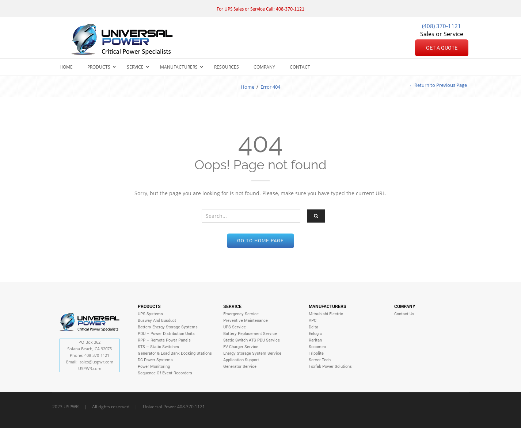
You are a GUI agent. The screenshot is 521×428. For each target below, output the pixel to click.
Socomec (317, 346)
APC (312, 320)
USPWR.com (89, 368)
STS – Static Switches (158, 346)
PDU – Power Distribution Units (166, 333)
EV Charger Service (240, 346)
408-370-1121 (96, 355)
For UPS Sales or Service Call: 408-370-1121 (260, 9)
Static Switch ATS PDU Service (251, 340)
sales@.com (96, 362)
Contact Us (404, 313)
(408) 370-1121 (441, 26)
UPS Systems (150, 313)
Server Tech (320, 359)
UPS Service (234, 326)
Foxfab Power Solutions (330, 366)
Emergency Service (241, 313)
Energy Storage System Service (252, 353)
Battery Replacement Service (250, 333)
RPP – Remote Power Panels (164, 340)
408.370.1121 (191, 406)
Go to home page (260, 240)
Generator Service (239, 366)
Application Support (241, 359)
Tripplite (316, 353)
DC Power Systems (155, 359)
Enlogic (315, 333)
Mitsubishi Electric (326, 313)
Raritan (315, 340)
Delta (313, 326)
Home (247, 87)
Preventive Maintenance (245, 320)
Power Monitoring (154, 366)
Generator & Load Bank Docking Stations (175, 353)
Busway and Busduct (157, 320)
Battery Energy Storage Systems (168, 326)
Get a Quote (441, 47)
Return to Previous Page (440, 85)
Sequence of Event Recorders (165, 372)
